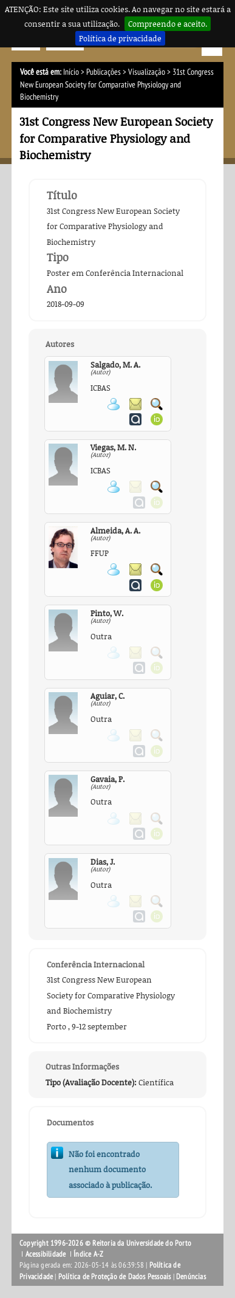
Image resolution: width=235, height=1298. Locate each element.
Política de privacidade (120, 38)
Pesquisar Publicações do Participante (157, 404)
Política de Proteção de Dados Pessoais (114, 1277)
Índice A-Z (88, 1254)
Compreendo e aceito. (167, 23)
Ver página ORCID (157, 419)
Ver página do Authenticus (135, 419)
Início (71, 72)
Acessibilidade (46, 1254)
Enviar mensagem (135, 404)
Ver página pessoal (113, 404)
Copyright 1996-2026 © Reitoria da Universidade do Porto (105, 1243)
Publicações (103, 72)
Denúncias (191, 1277)
